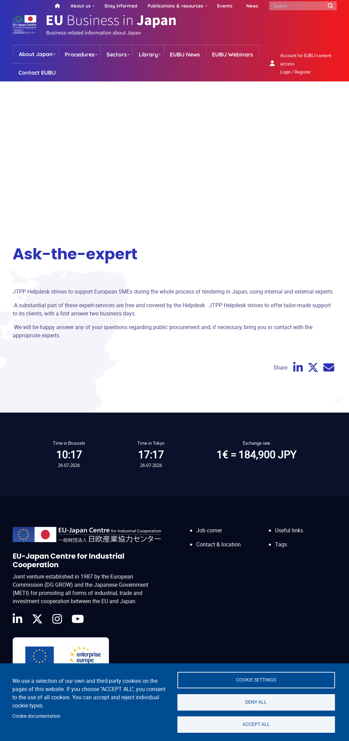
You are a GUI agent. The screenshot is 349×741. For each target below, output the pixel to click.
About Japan (36, 54)
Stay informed (120, 6)
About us (81, 6)
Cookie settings (256, 680)
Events (225, 6)
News (252, 6)
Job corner (209, 530)
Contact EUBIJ (37, 72)
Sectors (117, 54)
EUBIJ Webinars (232, 54)
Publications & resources (175, 6)
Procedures (80, 54)
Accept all (256, 724)
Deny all (256, 702)
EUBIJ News (185, 54)
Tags (281, 544)
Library (148, 54)
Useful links (289, 530)
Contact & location (218, 544)
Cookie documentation (36, 716)
